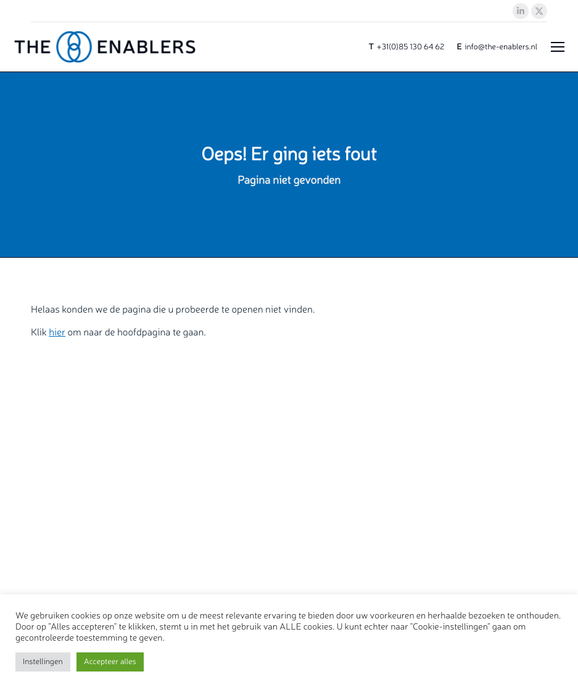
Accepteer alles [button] (110, 662)
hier (57, 332)
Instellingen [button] (43, 662)
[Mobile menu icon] (558, 47)
